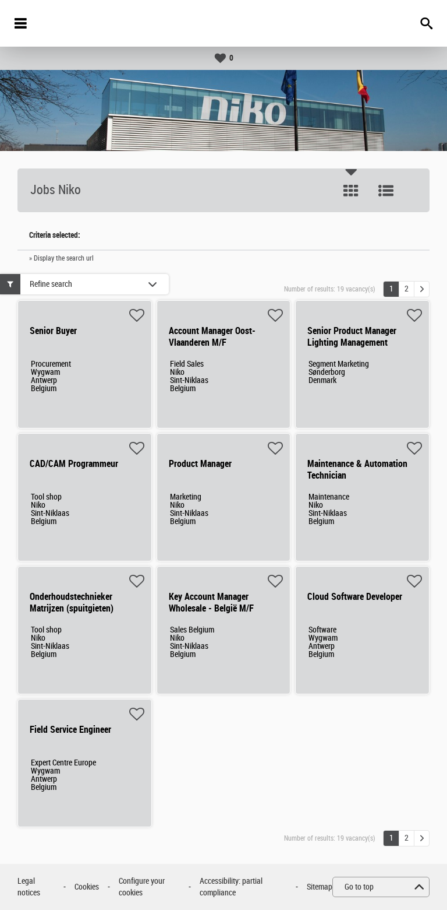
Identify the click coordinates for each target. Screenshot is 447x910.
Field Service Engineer (70, 729)
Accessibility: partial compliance (231, 887)
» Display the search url (61, 258)
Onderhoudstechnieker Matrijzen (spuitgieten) (71, 602)
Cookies (86, 887)
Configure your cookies (142, 887)
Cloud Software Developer (354, 596)
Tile (351, 190)
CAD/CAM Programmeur (74, 463)
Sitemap (319, 887)
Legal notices (28, 887)
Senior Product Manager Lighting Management (351, 336)
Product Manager (200, 463)
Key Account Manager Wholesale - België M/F (211, 602)
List (386, 190)
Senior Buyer (53, 330)
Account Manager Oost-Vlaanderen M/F (212, 336)
